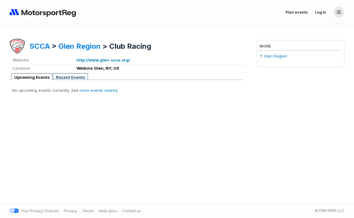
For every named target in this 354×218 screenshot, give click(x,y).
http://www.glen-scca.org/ (103, 60)
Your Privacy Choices (34, 211)
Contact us (131, 211)
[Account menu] (338, 12)
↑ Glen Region (273, 56)
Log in (320, 12)
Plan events (297, 12)
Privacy (70, 211)
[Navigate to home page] (44, 12)
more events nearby (98, 90)
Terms (88, 211)
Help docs (108, 211)
